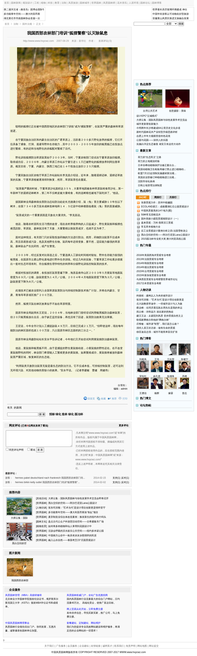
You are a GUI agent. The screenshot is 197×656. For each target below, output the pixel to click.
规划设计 (27, 2)
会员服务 (72, 646)
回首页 (91, 398)
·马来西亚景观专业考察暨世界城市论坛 (157, 279)
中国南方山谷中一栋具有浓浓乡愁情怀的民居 (72, 535)
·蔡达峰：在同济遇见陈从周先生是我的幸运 (159, 307)
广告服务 (61, 646)
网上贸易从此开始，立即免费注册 (85, 609)
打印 (125, 398)
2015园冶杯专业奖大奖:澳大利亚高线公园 (163, 238)
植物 (43, 2)
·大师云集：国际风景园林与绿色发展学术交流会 (161, 120)
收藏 (103, 398)
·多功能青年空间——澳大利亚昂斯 (21, 13)
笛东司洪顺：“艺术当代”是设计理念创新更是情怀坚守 (76, 507)
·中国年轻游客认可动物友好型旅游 (170, 13)
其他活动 (41, 498)
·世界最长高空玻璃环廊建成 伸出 (169, 9)
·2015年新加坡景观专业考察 (151, 275)
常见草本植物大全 (150, 226)
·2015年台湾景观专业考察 (150, 271)
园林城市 (84, 2)
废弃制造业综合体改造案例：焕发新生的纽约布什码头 (77, 517)
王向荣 (170, 359)
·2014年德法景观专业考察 (150, 267)
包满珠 (170, 376)
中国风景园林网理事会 (17, 623)
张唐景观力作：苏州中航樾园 (156, 202)
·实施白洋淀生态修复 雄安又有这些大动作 (158, 144)
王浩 (156, 359)
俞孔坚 (156, 376)
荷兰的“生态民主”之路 (149, 157)
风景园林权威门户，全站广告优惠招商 (87, 595)
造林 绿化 (68, 414)
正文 (38, 24)
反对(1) (125, 477)
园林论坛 (145, 2)
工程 (36, 2)
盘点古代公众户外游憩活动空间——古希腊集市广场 (76, 521)
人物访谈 (41, 507)
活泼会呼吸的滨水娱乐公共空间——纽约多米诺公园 (76, 530)
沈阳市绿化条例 (146, 181)
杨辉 (156, 393)
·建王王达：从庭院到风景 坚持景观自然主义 (159, 315)
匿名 (31, 449)
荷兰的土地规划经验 (149, 161)
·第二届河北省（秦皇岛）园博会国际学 (24, 9)
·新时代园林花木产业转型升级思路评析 (157, 132)
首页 (6, 2)
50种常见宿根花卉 (151, 214)
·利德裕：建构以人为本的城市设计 (154, 295)
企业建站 (84, 646)
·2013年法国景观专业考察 (150, 259)
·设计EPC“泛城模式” (147, 115)
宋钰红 (143, 376)
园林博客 (157, 2)
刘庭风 (143, 359)
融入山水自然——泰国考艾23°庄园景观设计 (71, 540)
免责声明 (130, 646)
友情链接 (96, 646)
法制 (64, 2)
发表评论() (105, 41)
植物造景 (41, 526)
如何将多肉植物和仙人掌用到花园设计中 (70, 526)
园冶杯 (79, 414)
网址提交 (154, 646)
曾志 (184, 393)
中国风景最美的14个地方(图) (156, 210)
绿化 (58, 414)
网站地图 (142, 646)
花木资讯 (122, 2)
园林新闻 (16, 2)
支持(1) (116, 477)
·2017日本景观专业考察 (148, 283)
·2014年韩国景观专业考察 (150, 263)
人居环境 (134, 2)
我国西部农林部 (19, 580)
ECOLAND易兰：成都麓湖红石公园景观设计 (165, 206)
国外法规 (27, 24)
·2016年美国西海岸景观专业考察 (153, 255)
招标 (52, 414)
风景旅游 (73, 2)
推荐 (114, 398)
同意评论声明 (16, 449)
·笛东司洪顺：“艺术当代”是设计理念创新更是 (160, 299)
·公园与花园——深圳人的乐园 (152, 140)
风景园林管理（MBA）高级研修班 (23, 595)
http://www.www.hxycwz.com (38, 41)
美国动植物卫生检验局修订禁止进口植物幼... (162, 169)
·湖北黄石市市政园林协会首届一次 (21, 18)
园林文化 (41, 521)
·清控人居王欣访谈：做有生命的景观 (155, 327)
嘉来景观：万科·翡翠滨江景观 (157, 222)
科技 (50, 2)
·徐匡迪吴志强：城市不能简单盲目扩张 (157, 332)
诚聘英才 (107, 646)
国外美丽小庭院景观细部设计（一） (160, 218)
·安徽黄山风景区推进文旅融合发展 (170, 18)
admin (124, 388)
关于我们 (49, 646)
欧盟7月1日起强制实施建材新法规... (157, 173)
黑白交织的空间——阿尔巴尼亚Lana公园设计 (72, 503)
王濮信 (143, 393)
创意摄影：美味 (177, 109)
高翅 (184, 376)
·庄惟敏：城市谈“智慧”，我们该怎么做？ (157, 323)
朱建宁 (184, 359)
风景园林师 (109, 2)
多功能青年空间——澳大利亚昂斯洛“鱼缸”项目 (73, 512)
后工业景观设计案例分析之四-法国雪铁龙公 (164, 230)
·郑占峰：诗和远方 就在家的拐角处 (154, 311)
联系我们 (119, 646)
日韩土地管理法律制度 (150, 185)
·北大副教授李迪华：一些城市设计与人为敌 (159, 303)
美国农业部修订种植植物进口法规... (157, 177)
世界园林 (96, 2)
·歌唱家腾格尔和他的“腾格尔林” (152, 319)
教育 (57, 2)
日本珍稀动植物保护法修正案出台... (157, 165)
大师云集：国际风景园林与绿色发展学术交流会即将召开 (78, 498)
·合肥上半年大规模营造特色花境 (153, 136)
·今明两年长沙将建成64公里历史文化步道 (158, 128)
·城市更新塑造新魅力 (147, 124)
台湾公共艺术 (150, 109)
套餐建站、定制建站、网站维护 (84, 623)
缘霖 (170, 393)
